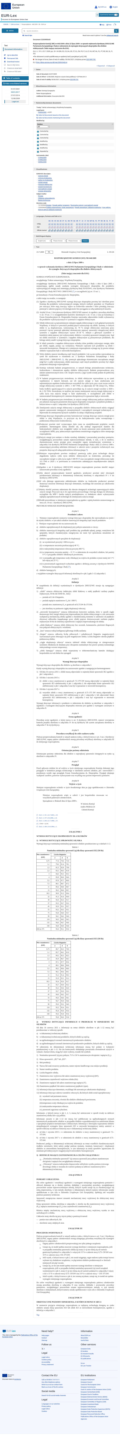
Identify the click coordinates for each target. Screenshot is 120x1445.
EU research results (87, 1360)
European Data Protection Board (91, 1418)
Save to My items (11, 63)
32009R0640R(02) (58, 136)
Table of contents (11, 76)
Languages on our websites (51, 1411)
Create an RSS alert (12, 69)
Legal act (15, 100)
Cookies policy (46, 1366)
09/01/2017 (15, 90)
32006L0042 (42, 169)
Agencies (84, 1426)
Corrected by (41, 129)
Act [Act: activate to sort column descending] (60, 124)
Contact (44, 1345)
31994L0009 (42, 164)
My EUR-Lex (100, 7)
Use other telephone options (51, 1389)
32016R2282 (56, 155)
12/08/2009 (15, 97)
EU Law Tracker (86, 1372)
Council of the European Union (91, 1391)
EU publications (86, 1365)
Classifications (40, 176)
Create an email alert (13, 66)
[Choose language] (43, 248)
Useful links (85, 1347)
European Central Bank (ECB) (90, 1399)
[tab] (74, 68)
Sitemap (44, 1347)
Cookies (44, 1418)
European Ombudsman (88, 1413)
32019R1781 (91, 58)
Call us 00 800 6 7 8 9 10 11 (51, 1386)
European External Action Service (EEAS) (94, 1404)
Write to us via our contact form (52, 1391)
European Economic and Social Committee (95, 1406)
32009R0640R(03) (58, 142)
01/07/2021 (15, 87)
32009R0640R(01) (58, 129)
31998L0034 (42, 167)
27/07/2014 (15, 93)
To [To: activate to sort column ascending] (111, 122)
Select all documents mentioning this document (53, 116)
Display (85, 248)
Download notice (11, 60)
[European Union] (8, 1382)
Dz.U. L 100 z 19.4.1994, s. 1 (48, 833)
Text (6, 44)
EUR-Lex (9, 15)
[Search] (116, 29)
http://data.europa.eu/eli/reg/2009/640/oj (51, 61)
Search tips (27, 34)
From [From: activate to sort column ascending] (103, 122)
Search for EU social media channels (54, 1402)
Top (37, 1322)
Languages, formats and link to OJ (48, 223)
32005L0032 (42, 110)
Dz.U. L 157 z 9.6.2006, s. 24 (48, 825)
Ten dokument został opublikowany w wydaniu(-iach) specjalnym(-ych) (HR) (60, 55)
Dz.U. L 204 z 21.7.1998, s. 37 (48, 828)
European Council (86, 1389)
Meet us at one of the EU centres (52, 1394)
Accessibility (46, 1369)
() (73, 298)
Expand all (101, 64)
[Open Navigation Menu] (10, 29)
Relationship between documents (47, 101)
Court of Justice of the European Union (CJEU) (96, 1396)
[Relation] (43, 125)
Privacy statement (48, 1371)
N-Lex (83, 1370)
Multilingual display (42, 243)
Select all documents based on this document (52, 113)
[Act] (60, 125)
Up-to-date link (11, 53)
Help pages (45, 1342)
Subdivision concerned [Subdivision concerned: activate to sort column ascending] (93, 124)
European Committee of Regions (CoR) (93, 1409)
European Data (85, 1356)
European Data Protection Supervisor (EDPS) (95, 1416)
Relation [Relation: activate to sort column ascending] (43, 124)
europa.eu (17, 1386)
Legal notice (46, 1364)
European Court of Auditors (89, 1401)
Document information (13, 47)
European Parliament (87, 1386)
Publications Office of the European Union (94, 1423)
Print (113, 24)
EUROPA (6, 23)
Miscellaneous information (45, 84)
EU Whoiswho (85, 1363)
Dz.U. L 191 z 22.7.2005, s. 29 (48, 822)
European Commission (88, 1394)
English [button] (113, 7)
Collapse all (110, 64)
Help (106, 24)
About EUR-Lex (85, 1342)
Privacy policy (46, 1413)
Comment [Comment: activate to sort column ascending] (75, 122)
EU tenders (84, 1358)
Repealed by (41, 158)
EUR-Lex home (15, 23)
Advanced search (112, 34)
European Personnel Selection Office (93, 1421)
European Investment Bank (90, 1411)
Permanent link (11, 56)
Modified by (41, 147)
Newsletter (84, 1345)
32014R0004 (56, 147)
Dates (37, 68)
